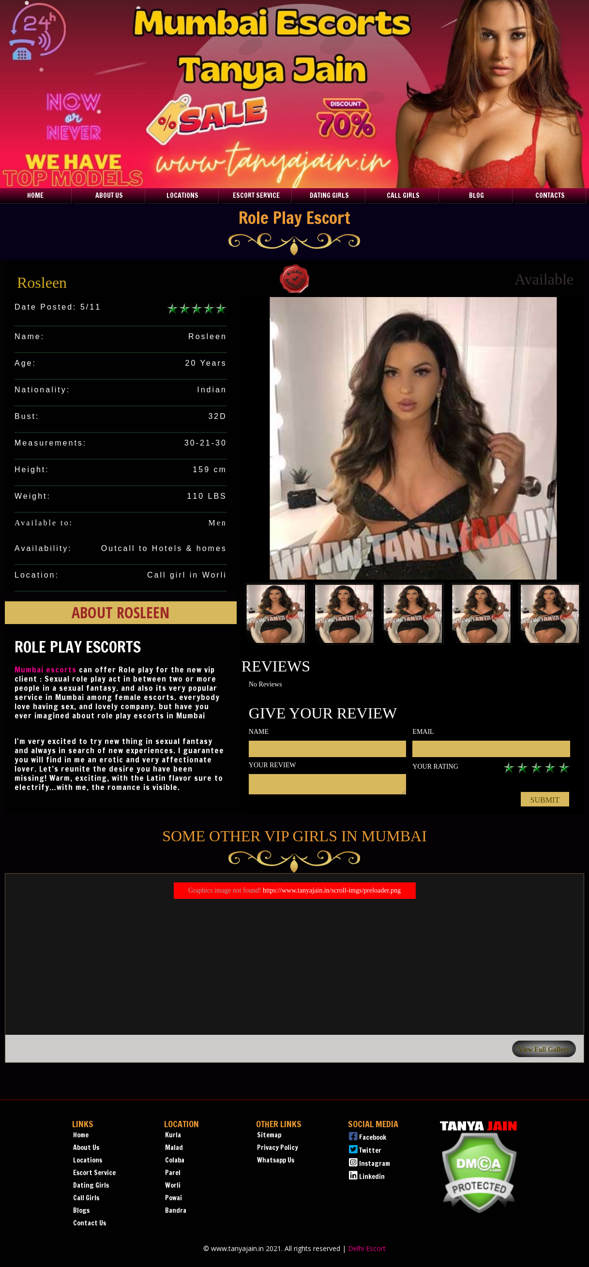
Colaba (174, 1160)
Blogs (81, 1210)
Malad (174, 1147)
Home (35, 195)
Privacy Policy (277, 1147)
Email (423, 731)
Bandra (175, 1210)
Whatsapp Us (275, 1160)
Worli (173, 1185)
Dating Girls (329, 195)
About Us (109, 195)
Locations (182, 195)
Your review (272, 765)
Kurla (173, 1135)
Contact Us (89, 1223)
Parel (173, 1173)
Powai (173, 1198)
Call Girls (403, 195)
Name (259, 731)
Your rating (435, 766)
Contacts (550, 195)
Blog (476, 195)
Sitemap (269, 1135)
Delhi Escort (367, 1248)
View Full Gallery (544, 1049)
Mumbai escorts (45, 669)
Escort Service (256, 195)
